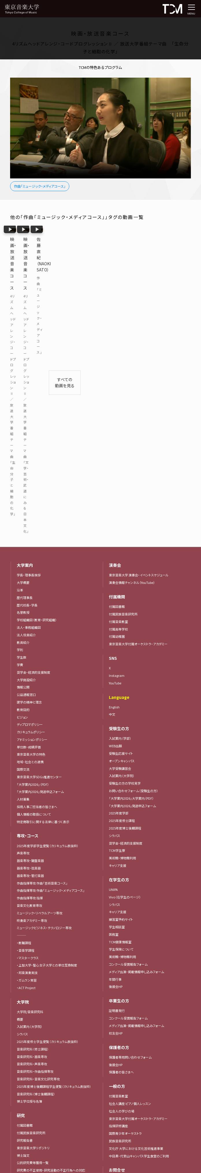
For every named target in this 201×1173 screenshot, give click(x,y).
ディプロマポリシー (30, 491)
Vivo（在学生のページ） (125, 664)
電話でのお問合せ (121, 947)
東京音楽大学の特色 (31, 521)
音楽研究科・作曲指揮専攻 (35, 838)
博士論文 (23, 922)
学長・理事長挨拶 (29, 342)
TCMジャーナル (27, 998)
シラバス (22, 801)
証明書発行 (117, 777)
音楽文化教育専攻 (29, 672)
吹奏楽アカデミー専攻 (32, 687)
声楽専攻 (23, 620)
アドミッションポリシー (32, 506)
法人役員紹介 (26, 402)
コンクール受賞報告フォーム (36, 1075)
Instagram (116, 442)
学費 (20, 432)
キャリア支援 (117, 632)
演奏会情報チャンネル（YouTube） (132, 349)
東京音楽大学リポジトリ (33, 915)
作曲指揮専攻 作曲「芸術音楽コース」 (42, 650)
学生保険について (121, 716)
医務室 (113, 701)
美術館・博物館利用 (122, 625)
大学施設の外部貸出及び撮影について (135, 954)
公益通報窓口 (26, 461)
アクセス (114, 1071)
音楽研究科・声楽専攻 (32, 831)
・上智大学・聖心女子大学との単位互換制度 (47, 732)
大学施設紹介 (26, 446)
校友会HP (115, 800)
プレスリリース (26, 976)
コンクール (24, 1052)
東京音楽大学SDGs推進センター (39, 544)
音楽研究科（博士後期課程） (36, 860)
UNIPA (113, 656)
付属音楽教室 (118, 388)
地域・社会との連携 (30, 529)
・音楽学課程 (25, 717)
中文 (112, 481)
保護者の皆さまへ (121, 839)
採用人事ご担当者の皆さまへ (37, 573)
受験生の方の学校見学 (125, 550)
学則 (20, 416)
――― (21, 702)
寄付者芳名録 (118, 1015)
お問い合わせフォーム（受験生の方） (133, 558)
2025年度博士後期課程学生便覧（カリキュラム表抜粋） (54, 853)
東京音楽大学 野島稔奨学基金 (130, 986)
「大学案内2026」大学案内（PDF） (39, 1021)
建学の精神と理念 (29, 469)
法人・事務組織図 (29, 394)
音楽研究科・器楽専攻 (32, 823)
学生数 (21, 424)
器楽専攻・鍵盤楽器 (32, 627)
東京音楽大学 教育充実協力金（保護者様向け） (141, 1001)
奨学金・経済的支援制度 (33, 439)
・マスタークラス (28, 725)
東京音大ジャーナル (30, 1006)
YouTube (115, 450)
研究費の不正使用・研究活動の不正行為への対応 (51, 937)
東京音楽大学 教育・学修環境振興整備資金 (138, 993)
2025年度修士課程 (122, 587)
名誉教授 (23, 379)
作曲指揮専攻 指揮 (30, 665)
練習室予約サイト (121, 686)
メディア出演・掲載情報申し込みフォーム (136, 739)
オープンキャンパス (122, 528)
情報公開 (23, 454)
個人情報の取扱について (34, 581)
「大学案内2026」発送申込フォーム (40, 558)
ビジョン (22, 484)
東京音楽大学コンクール (34, 1067)
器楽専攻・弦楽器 (30, 635)
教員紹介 (23, 409)
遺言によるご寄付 (121, 1008)
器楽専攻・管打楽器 (32, 642)
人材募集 (23, 566)
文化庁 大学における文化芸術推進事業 (136, 915)
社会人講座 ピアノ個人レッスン (130, 870)
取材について (118, 962)
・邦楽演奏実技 (27, 739)
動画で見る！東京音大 (31, 961)
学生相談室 (117, 694)
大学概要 (23, 349)
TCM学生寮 (117, 617)
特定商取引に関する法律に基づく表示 (43, 588)
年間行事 (115, 746)
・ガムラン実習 (27, 747)
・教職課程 (24, 710)
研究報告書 (25, 907)
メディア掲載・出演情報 (33, 991)
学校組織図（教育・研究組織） (37, 387)
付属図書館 (25, 892)
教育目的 (23, 476)
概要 (20, 786)
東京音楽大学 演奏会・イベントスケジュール (138, 342)
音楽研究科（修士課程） (33, 816)
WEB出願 (115, 513)
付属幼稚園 (117, 403)
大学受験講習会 (120, 535)
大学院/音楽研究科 (30, 778)
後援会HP (115, 753)
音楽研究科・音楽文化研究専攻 (38, 846)
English (114, 474)
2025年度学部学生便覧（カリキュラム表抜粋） (48, 613)
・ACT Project (26, 754)
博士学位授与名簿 (29, 868)
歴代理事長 (25, 364)
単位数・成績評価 (29, 514)
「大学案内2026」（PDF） (33, 551)
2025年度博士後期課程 (125, 595)
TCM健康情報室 (120, 708)
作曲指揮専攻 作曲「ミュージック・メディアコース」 (51, 657)
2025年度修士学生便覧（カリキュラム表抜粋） (48, 808)
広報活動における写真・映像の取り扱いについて (50, 1013)
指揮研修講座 (118, 893)
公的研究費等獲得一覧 (33, 929)
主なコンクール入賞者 (32, 1060)
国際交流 (23, 536)
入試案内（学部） (120, 505)
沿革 (20, 357)
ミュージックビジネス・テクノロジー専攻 (44, 695)
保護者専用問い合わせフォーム (130, 824)
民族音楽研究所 (120, 908)
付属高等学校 (118, 396)
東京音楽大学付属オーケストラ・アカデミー (138, 411)
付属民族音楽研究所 (31, 900)
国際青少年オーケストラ (125, 900)
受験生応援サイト (121, 520)
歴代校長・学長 (27, 372)
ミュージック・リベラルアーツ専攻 (39, 680)
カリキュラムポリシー (31, 499)
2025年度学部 (119, 580)
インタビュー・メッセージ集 (37, 983)
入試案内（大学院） (29, 793)
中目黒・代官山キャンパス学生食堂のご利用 (139, 923)
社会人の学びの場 (121, 878)
